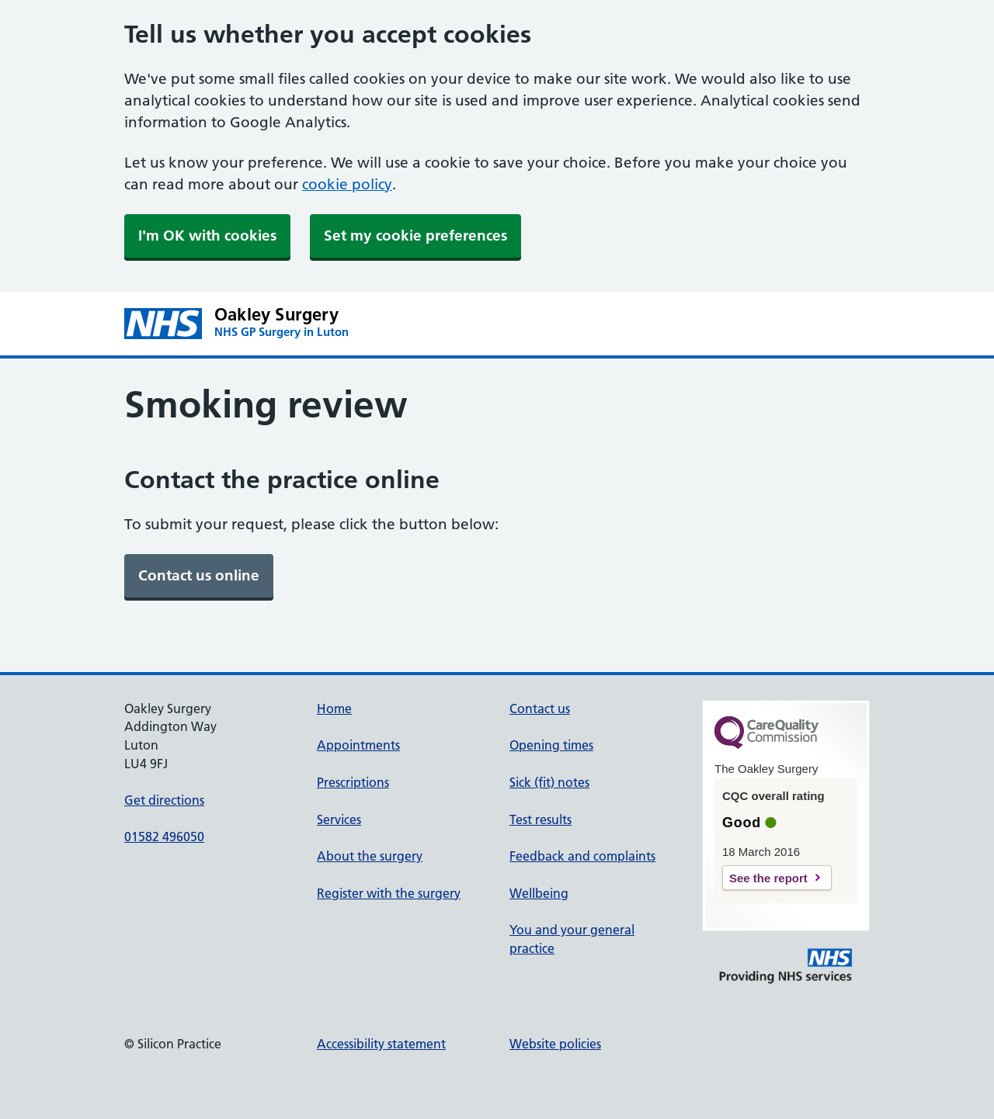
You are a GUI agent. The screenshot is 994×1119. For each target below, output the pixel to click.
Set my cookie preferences (415, 235)
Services (339, 819)
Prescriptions (353, 782)
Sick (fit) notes (549, 782)
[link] (198, 576)
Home (334, 708)
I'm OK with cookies (207, 235)
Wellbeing (538, 893)
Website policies (555, 1043)
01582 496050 (164, 836)
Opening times (551, 745)
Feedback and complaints (582, 856)
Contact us (539, 708)
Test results (540, 819)
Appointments (358, 745)
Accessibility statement (381, 1043)
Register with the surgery (389, 893)
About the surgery (369, 856)
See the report (768, 878)
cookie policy (347, 184)
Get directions (164, 800)
